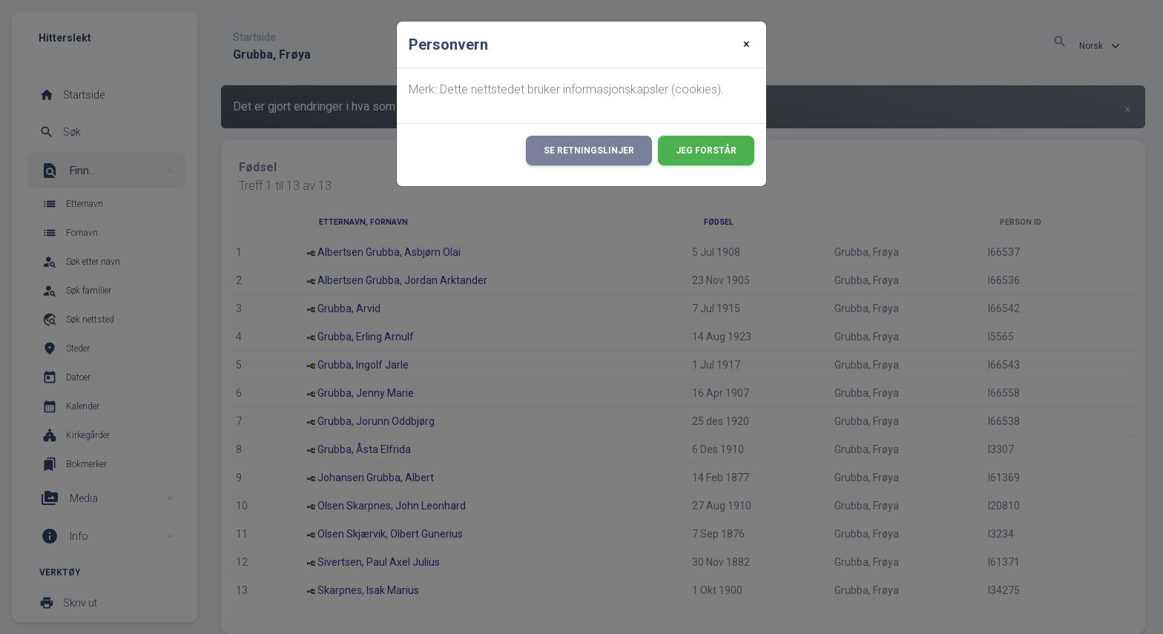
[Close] (746, 44)
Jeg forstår (706, 150)
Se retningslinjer (589, 150)
